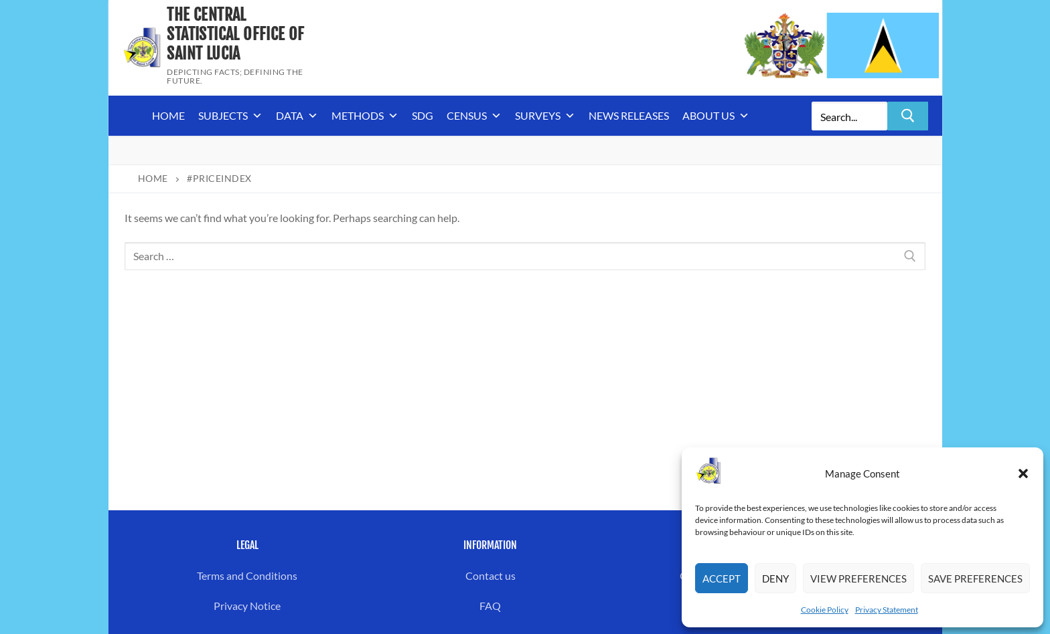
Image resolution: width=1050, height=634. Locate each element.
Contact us (490, 575)
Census (474, 116)
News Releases (629, 115)
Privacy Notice (247, 605)
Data (297, 116)
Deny (775, 578)
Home (168, 115)
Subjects (230, 116)
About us (715, 116)
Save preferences (975, 578)
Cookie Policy (824, 610)
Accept (721, 578)
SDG (422, 115)
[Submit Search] (907, 116)
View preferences (858, 578)
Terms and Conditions (247, 575)
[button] (1023, 473)
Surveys (545, 116)
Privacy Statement (886, 610)
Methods (364, 116)
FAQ (490, 605)
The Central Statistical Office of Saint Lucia (235, 34)
